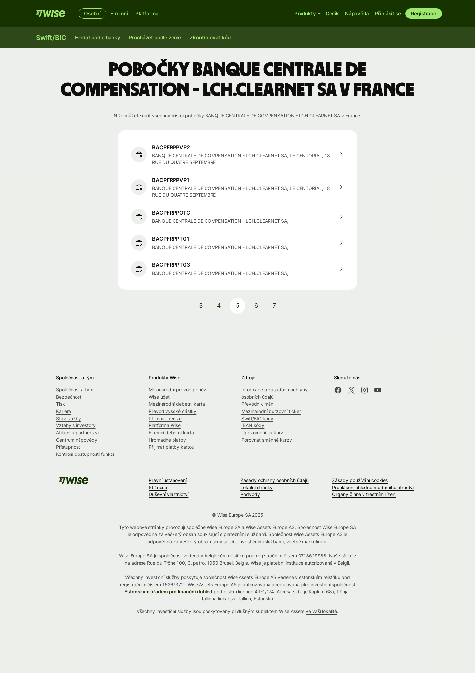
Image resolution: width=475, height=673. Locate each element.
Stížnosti (158, 487)
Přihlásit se (388, 13)
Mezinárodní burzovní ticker (271, 411)
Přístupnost (68, 447)
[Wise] (50, 13)
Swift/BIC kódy (257, 418)
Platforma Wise (165, 425)
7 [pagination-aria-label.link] (274, 305)
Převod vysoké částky (172, 411)
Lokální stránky (256, 487)
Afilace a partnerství (77, 432)
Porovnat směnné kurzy (266, 440)
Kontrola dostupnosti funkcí (85, 454)
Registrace (423, 13)
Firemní (119, 13)
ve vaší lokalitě (321, 611)
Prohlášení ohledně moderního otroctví (373, 487)
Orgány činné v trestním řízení (364, 494)
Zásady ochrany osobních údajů (274, 480)
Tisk (60, 404)
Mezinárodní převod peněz (177, 389)
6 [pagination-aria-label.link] (256, 305)
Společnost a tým (74, 389)
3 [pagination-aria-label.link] (201, 305)
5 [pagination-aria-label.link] (237, 305)
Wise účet (159, 397)
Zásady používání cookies (360, 480)
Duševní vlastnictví (168, 494)
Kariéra (63, 411)
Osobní (92, 13)
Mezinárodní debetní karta (177, 404)
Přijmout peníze (165, 418)
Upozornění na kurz (262, 432)
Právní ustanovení (168, 480)
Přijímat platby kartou (171, 447)
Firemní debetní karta (171, 432)
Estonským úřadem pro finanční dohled (168, 591)
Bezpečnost (68, 397)
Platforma (147, 13)
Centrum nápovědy (76, 440)
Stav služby (68, 418)
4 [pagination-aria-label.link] (219, 305)
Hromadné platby (167, 440)
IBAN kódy (252, 425)
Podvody (250, 494)
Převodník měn (257, 404)
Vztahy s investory (76, 425)
